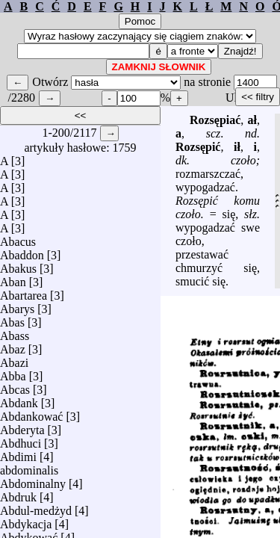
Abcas (15, 386)
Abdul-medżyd (36, 507)
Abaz (12, 345)
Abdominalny (33, 480)
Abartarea (23, 291)
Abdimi (18, 453)
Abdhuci (20, 439)
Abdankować (31, 412)
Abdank (19, 399)
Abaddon (22, 251)
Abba (13, 372)
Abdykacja (26, 520)
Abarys (17, 305)
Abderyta (22, 426)
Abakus (18, 265)
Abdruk (18, 493)
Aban (13, 278)
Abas (12, 318)
